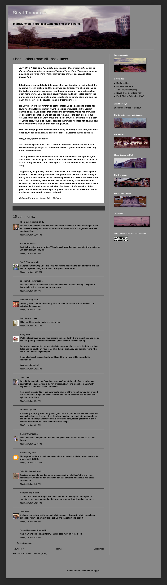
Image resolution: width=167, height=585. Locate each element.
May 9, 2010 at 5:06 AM (30, 522)
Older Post (99, 549)
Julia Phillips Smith (29, 471)
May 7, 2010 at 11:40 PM (31, 444)
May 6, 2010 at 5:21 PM (30, 310)
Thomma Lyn (26, 410)
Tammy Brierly (26, 300)
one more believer (28, 281)
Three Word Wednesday (76, 71)
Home (59, 549)
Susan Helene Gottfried (30, 530)
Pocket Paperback (124, 86)
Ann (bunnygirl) (27, 493)
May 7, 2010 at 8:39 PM (30, 425)
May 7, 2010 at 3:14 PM (30, 401)
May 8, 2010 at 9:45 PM (30, 484)
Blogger (95, 571)
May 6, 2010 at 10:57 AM (31, 272)
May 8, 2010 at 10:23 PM (31, 503)
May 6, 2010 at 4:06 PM (30, 291)
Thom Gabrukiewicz (29, 222)
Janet (22, 377)
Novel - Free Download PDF (129, 93)
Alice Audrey (26, 243)
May (70, 68)
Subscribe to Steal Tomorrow (127, 108)
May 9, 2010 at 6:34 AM (30, 537)
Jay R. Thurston (27, 262)
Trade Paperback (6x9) (126, 90)
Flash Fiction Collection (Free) (130, 96)
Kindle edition (122, 83)
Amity (22, 334)
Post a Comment (24, 543)
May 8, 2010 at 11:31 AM (31, 463)
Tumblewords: (26, 318)
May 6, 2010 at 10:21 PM (31, 369)
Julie (22, 511)
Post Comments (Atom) (36, 553)
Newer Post (19, 549)
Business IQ (25, 453)
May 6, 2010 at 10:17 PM (31, 326)
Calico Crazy (26, 434)
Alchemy (57, 198)
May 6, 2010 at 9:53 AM (30, 253)
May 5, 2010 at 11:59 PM (31, 235)
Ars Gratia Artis (44, 198)
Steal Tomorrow (29, 12)
